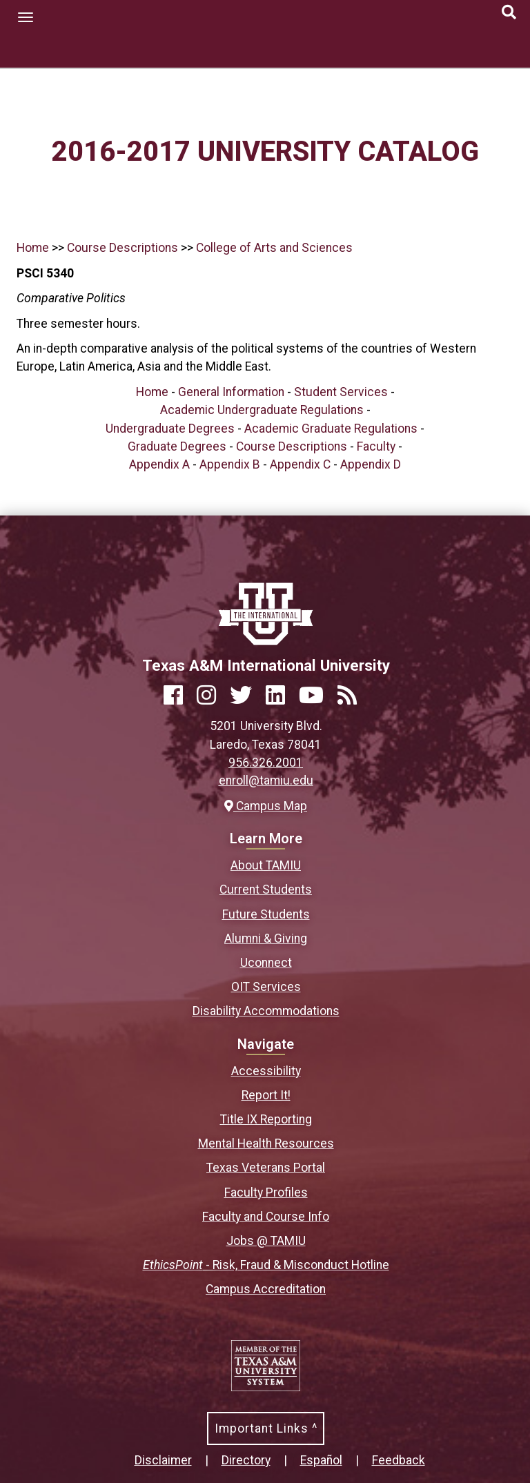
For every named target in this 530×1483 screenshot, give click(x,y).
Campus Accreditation (266, 1289)
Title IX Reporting (266, 1119)
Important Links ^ (266, 1428)
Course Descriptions (122, 248)
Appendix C (300, 464)
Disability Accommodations (266, 1011)
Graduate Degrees (177, 446)
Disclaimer (163, 1460)
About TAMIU (265, 865)
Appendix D (370, 464)
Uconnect (266, 963)
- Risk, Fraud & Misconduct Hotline (266, 1265)
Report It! (266, 1095)
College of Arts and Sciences (274, 248)
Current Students (265, 889)
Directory (246, 1460)
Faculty (376, 446)
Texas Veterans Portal (265, 1168)
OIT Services (266, 987)
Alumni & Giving (265, 938)
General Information (231, 392)
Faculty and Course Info (265, 1217)
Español (321, 1460)
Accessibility (266, 1071)
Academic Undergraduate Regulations (262, 410)
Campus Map (265, 806)
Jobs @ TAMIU (266, 1241)
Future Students (266, 914)
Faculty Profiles (266, 1192)
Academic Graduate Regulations (331, 428)
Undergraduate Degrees (170, 428)
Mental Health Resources (266, 1143)
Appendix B (229, 464)
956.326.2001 (265, 762)
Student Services (341, 392)
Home (33, 248)
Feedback (398, 1460)
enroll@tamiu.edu (266, 780)
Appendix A (159, 464)
